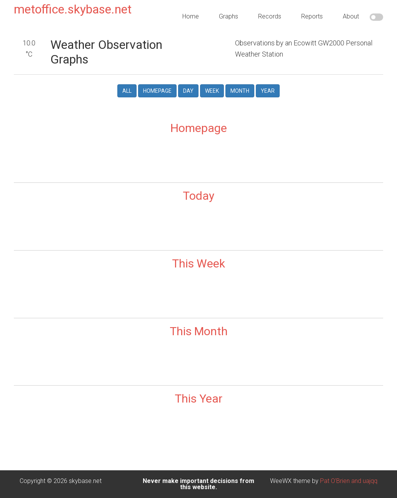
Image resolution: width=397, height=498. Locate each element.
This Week (198, 263)
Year (268, 91)
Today (198, 195)
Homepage (157, 91)
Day (188, 91)
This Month (199, 331)
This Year (198, 398)
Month (239, 91)
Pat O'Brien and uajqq (348, 481)
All (127, 91)
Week (212, 91)
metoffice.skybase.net (73, 9)
